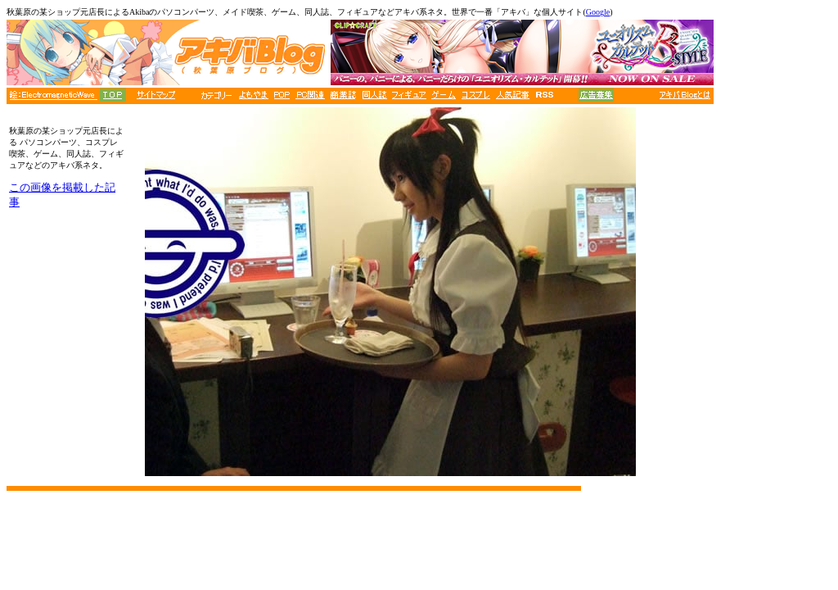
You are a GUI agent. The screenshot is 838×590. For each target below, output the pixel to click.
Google (598, 11)
